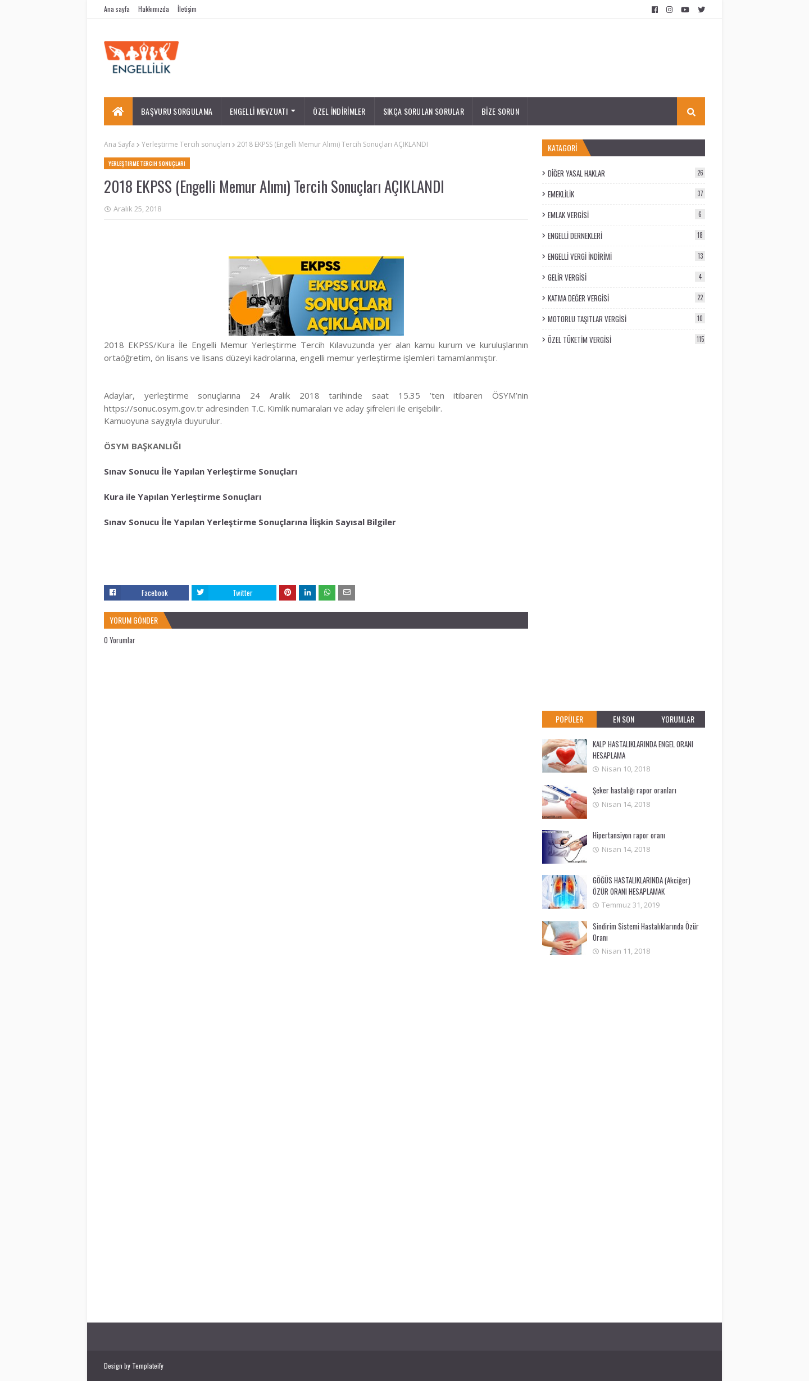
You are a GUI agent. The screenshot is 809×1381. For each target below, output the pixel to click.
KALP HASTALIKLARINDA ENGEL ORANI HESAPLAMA (643, 749)
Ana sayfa (117, 8)
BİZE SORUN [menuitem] (500, 111)
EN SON (623, 719)
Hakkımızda (153, 8)
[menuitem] (118, 111)
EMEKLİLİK (626, 194)
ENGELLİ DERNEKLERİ (626, 235)
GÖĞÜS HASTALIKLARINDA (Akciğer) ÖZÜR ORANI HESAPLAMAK (641, 885)
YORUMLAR (677, 719)
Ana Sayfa (119, 144)
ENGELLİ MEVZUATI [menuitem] (259, 111)
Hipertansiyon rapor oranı (629, 835)
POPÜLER (569, 719)
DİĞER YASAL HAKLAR (626, 173)
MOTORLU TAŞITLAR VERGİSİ (626, 318)
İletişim (187, 8)
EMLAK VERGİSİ (626, 214)
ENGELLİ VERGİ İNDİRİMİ (626, 256)
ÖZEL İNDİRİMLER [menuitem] (339, 111)
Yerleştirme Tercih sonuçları (186, 144)
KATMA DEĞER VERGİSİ (626, 298)
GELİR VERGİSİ (626, 277)
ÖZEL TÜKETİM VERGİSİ (626, 339)
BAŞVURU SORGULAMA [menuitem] (176, 111)
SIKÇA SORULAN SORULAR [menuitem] (423, 111)
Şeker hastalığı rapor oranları (634, 790)
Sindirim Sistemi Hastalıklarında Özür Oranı (646, 931)
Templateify (147, 1365)
